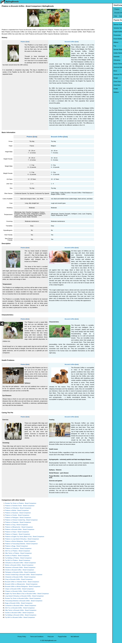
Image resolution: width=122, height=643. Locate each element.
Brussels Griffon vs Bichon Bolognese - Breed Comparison (22, 586)
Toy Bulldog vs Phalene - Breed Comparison (18, 558)
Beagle (100, 78)
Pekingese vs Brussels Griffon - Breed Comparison (20, 572)
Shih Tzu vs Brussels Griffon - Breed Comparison (20, 608)
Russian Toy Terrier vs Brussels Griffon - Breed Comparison (23, 598)
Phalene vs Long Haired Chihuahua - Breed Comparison (22, 539)
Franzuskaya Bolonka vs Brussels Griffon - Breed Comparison (23, 600)
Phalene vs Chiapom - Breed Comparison (17, 534)
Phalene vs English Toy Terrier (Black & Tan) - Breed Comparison (24, 536)
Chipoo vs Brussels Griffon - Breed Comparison (19, 589)
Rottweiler (101, 56)
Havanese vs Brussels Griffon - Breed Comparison (20, 567)
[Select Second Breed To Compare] (109, 12)
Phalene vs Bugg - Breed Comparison (16, 546)
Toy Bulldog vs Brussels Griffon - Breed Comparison (20, 615)
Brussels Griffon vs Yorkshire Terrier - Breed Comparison (22, 581)
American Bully (102, 67)
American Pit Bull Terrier (105, 74)
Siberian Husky (102, 24)
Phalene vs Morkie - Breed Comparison (17, 510)
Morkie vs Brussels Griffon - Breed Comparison (19, 565)
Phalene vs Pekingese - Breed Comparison (18, 517)
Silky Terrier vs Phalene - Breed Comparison (18, 553)
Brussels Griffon (70, 41)
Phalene (23, 41)
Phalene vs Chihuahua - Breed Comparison (18, 508)
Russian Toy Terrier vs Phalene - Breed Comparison (20, 503)
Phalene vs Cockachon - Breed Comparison (18, 548)
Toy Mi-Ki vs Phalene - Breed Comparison (17, 560)
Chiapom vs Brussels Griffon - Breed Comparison (20, 591)
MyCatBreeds (75, 636)
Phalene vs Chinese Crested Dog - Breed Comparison (21, 520)
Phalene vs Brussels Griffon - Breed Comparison (19, 529)
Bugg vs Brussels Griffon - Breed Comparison (18, 603)
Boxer (99, 71)
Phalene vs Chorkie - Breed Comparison (17, 515)
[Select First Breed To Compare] (109, 9)
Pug (99, 46)
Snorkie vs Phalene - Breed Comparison (17, 555)
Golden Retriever (103, 53)
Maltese (100, 42)
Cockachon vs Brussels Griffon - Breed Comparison (20, 605)
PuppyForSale (62, 636)
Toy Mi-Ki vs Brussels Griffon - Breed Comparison (20, 617)
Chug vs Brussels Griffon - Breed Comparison (19, 579)
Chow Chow (101, 81)
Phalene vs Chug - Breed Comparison (16, 524)
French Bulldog (102, 38)
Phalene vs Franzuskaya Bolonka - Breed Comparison (21, 543)
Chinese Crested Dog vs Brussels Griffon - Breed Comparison (23, 574)
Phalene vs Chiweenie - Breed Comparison (18, 522)
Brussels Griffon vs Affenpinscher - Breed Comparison (21, 584)
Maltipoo (100, 92)
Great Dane (101, 85)
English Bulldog (102, 31)
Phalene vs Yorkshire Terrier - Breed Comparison (19, 505)
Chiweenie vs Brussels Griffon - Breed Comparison (20, 577)
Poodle (100, 88)
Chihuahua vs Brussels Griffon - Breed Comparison (20, 562)
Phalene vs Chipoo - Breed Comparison (17, 532)
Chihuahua (101, 60)
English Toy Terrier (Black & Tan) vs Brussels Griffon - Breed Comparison (27, 593)
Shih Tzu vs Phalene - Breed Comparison (17, 551)
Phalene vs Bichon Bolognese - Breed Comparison (20, 541)
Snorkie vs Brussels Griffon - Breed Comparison (19, 612)
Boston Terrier (102, 63)
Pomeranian (101, 35)
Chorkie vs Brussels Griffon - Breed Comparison (19, 570)
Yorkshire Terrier (103, 28)
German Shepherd (103, 49)
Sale (27, 41)
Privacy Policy (22, 636)
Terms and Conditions (36, 636)
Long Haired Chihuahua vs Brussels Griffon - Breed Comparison (24, 596)
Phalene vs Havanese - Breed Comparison (18, 513)
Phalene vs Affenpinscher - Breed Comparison (19, 527)
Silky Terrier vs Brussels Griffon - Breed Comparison (20, 610)
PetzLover (51, 636)
